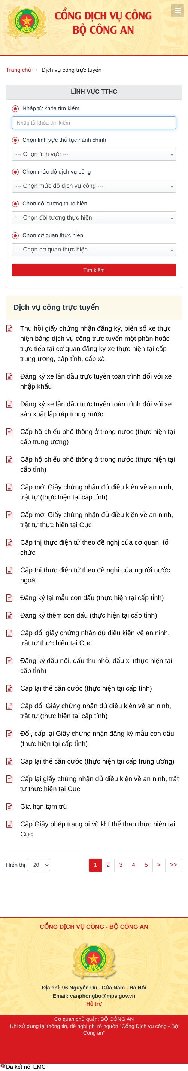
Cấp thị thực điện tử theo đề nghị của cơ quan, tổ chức (94, 547)
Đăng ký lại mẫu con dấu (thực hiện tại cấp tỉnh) (92, 598)
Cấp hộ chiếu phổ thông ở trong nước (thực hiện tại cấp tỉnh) (97, 464)
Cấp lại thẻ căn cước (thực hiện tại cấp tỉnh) (86, 688)
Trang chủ (18, 70)
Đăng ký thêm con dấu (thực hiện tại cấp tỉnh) (88, 615)
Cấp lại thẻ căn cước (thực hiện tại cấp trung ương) (97, 761)
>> (173, 865)
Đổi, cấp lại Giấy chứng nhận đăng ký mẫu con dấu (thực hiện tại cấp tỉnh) (97, 738)
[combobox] (94, 154)
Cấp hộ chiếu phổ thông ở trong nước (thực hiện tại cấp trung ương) (97, 437)
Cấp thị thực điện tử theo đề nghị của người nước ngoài (95, 575)
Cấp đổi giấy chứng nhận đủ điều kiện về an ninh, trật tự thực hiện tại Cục (95, 638)
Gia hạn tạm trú (43, 806)
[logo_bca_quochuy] (94, 950)
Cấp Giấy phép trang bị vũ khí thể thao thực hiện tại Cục (97, 829)
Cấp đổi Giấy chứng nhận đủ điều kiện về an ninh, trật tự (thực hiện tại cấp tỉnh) (95, 711)
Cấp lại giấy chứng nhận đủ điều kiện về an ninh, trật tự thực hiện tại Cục (99, 784)
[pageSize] (38, 865)
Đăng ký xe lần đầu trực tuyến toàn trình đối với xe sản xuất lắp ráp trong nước (96, 409)
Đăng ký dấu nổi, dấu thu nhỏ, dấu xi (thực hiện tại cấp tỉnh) (96, 665)
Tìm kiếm (94, 270)
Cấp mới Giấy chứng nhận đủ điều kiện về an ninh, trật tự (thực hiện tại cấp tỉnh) (96, 492)
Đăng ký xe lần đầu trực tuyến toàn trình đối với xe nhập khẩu (96, 381)
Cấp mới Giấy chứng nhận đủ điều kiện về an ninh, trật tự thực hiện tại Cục (96, 520)
